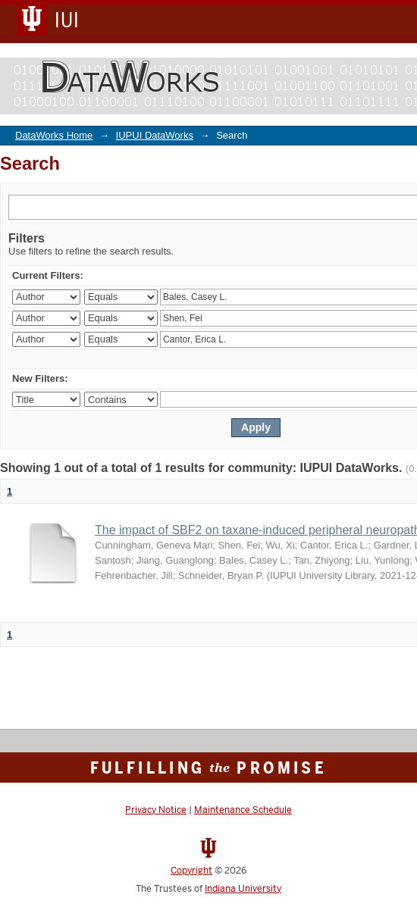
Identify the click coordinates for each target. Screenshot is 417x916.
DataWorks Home (53, 135)
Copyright (191, 870)
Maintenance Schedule (243, 810)
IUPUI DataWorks (154, 135)
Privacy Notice (156, 810)
